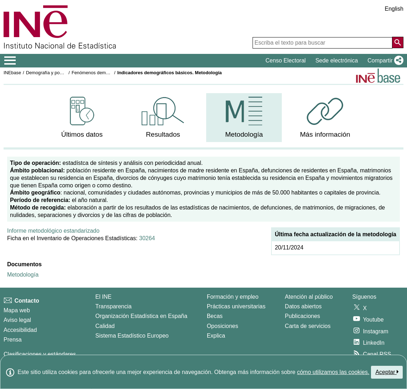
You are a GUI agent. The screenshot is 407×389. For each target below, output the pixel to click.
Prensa (13, 340)
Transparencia (113, 306)
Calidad (105, 326)
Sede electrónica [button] (336, 60)
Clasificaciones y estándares (40, 354)
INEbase (12, 72)
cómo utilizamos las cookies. (333, 372)
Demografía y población (50, 72)
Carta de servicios (308, 326)
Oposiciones (222, 326)
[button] (384, 60)
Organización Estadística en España (141, 316)
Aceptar (386, 372)
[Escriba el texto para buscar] (322, 43)
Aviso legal (17, 320)
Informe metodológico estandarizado (53, 231)
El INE (103, 297)
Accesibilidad (20, 330)
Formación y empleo (233, 297)
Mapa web (17, 310)
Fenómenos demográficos (98, 72)
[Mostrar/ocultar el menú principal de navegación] (10, 60)
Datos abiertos (303, 306)
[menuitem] (82, 117)
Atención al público (309, 297)
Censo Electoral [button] (285, 60)
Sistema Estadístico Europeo (131, 336)
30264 (147, 238)
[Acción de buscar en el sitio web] (397, 42)
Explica (216, 336)
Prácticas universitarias (236, 306)
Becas (215, 316)
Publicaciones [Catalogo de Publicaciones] (302, 316)
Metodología (23, 275)
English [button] (394, 9)
